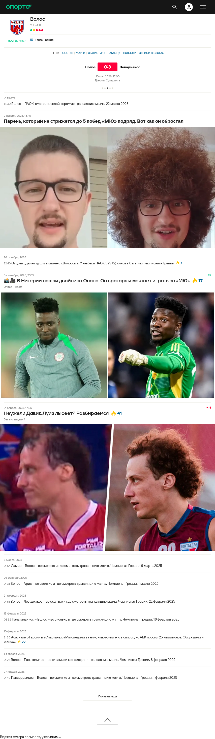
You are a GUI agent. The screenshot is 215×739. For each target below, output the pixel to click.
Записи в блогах (151, 53)
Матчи (80, 53)
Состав (67, 53)
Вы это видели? (14, 419)
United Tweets (13, 287)
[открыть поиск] (175, 7)
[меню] (203, 7)
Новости (129, 53)
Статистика (96, 53)
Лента (55, 53)
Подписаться (17, 40)
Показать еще (107, 696)
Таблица (114, 53)
